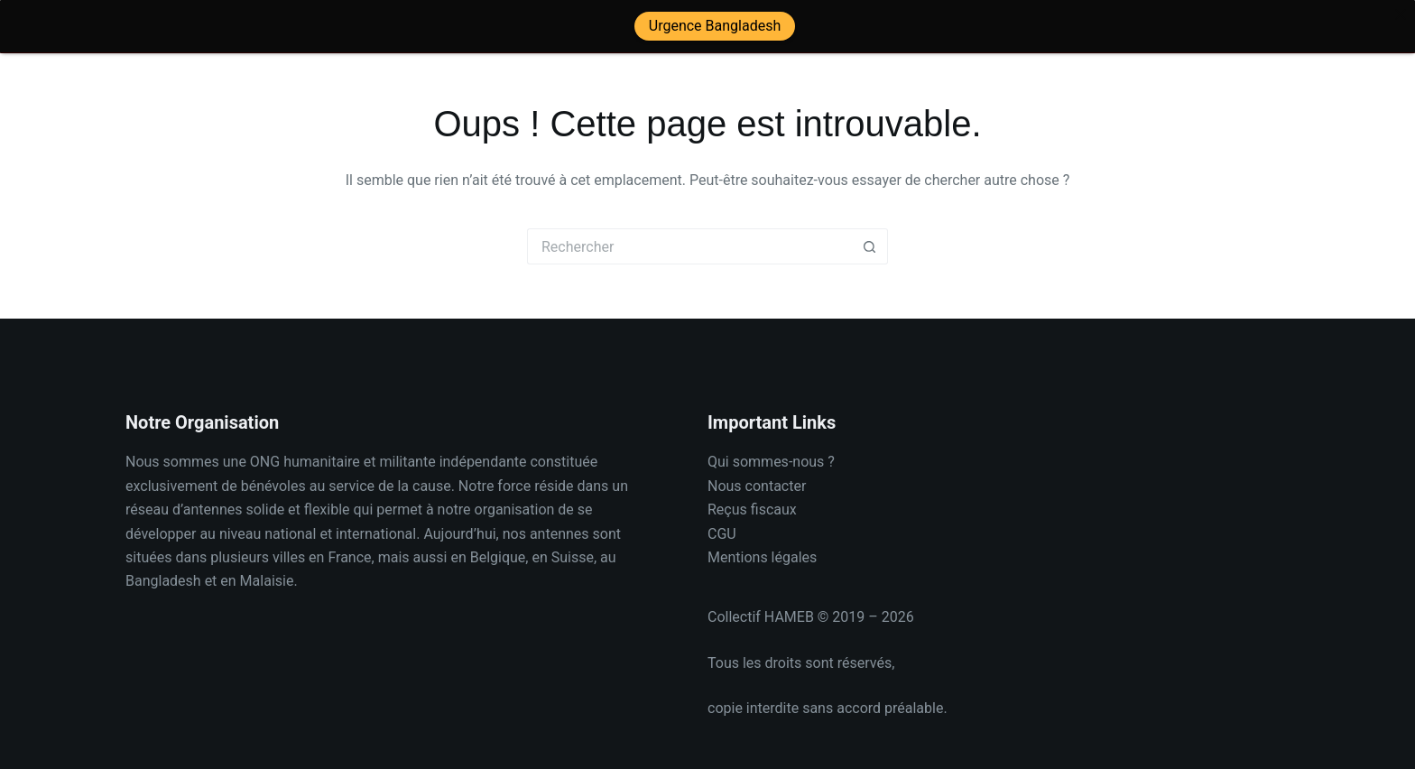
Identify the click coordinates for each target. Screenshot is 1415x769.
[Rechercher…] (689, 237)
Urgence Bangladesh (715, 25)
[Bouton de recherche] (870, 237)
